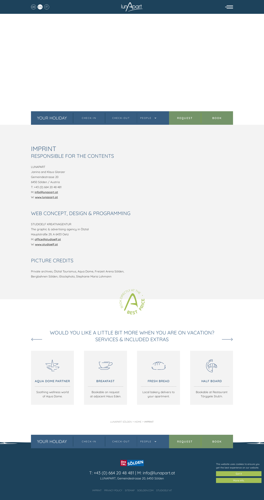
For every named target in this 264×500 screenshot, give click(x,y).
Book (217, 118)
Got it (239, 473)
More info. (238, 480)
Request (185, 118)
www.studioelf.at (46, 244)
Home (138, 421)
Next (227, 339)
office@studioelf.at (48, 239)
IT (46, 8)
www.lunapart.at (46, 197)
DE (33, 8)
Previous (36, 339)
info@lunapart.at (46, 192)
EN (40, 8)
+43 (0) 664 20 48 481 (114, 472)
